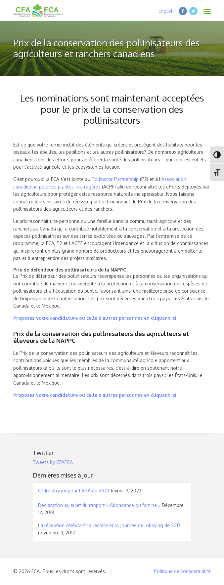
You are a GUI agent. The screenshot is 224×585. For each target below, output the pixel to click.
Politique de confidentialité (182, 571)
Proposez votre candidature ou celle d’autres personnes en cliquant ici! (95, 318)
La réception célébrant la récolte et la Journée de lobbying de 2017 (109, 525)
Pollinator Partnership (115, 179)
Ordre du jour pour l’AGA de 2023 (73, 490)
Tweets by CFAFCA (53, 462)
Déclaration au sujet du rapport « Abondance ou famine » (99, 505)
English (166, 11)
